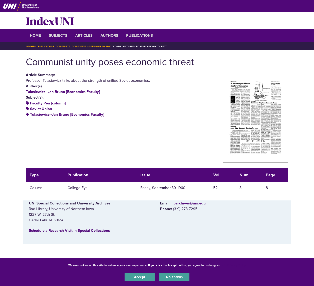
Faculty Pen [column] (48, 103)
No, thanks (174, 277)
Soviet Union (41, 109)
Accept (139, 277)
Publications (139, 35)
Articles (84, 35)
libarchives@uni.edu (188, 203)
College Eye (65, 46)
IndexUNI (50, 20)
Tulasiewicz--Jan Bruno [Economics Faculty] (63, 92)
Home (35, 35)
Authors (109, 35)
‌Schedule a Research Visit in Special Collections (69, 230)
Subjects (58, 35)
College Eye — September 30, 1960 (96, 46)
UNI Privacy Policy (234, 264)
